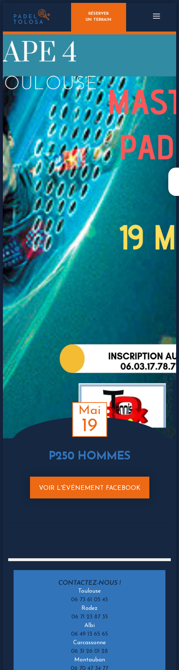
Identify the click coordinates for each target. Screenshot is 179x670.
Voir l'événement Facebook (89, 488)
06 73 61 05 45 (89, 600)
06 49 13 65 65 (89, 634)
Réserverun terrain (98, 17)
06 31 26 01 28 (89, 651)
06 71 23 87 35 (89, 617)
